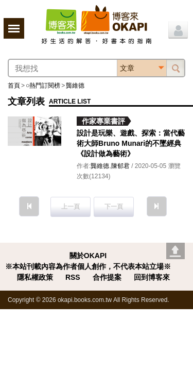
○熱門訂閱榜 (43, 85)
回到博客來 (152, 277)
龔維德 (75, 85)
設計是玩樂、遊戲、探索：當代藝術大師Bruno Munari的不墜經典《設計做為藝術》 (131, 143)
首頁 (14, 85)
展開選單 (14, 28)
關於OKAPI (88, 255)
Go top (175, 251)
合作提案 (107, 277)
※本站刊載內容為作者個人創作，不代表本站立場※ (88, 266)
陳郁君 (120, 166)
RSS (72, 277)
